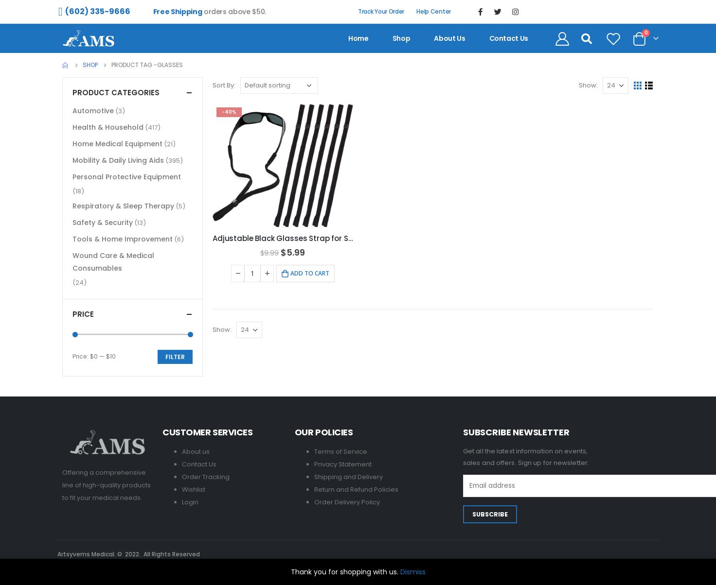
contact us (509, 38)
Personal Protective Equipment (126, 177)
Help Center (433, 11)
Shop (402, 38)
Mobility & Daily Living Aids (118, 160)
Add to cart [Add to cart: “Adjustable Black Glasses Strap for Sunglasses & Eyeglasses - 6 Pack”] (309, 273)
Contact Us (199, 464)
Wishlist (193, 489)
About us (449, 38)
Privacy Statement (343, 464)
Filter (175, 357)
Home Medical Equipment (117, 144)
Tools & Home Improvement (122, 239)
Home (358, 38)
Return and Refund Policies (356, 489)
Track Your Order (381, 11)
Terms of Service (340, 451)
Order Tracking (206, 477)
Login (190, 502)
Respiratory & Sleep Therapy (123, 206)
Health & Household (107, 127)
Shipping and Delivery (348, 477)
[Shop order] (279, 85)
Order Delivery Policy (347, 502)
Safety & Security (102, 222)
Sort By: (224, 85)
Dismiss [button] (413, 572)
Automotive (93, 111)
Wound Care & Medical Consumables (113, 262)
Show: (588, 85)
